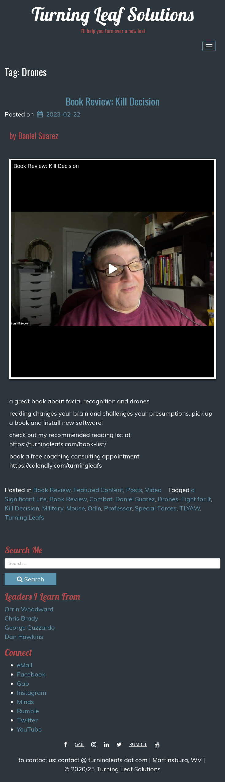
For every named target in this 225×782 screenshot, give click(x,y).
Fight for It (196, 499)
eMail (24, 665)
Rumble (28, 711)
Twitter (27, 720)
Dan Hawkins (24, 636)
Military (52, 508)
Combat (101, 499)
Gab (23, 683)
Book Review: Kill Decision (113, 101)
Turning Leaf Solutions (112, 14)
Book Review (52, 490)
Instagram (31, 692)
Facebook (31, 674)
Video (153, 490)
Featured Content (98, 490)
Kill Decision (22, 508)
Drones (168, 499)
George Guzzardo (30, 627)
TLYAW (189, 508)
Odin (94, 508)
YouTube (29, 729)
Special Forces (156, 508)
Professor (118, 508)
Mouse (75, 508)
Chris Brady (21, 618)
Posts (134, 490)
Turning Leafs (24, 517)
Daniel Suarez (135, 499)
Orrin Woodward (29, 609)
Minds (25, 702)
